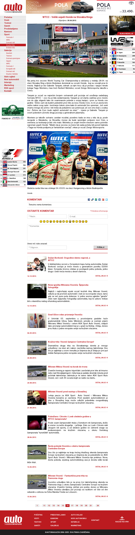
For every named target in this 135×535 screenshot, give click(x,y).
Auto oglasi (9, 76)
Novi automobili (11, 79)
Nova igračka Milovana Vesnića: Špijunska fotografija (68, 286)
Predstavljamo (11, 28)
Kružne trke (10, 45)
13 (54, 505)
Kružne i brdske (12, 74)
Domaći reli (10, 43)
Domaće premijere (13, 58)
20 (86, 505)
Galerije (8, 50)
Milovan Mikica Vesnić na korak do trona (67, 367)
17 (72, 505)
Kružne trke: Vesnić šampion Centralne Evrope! (71, 342)
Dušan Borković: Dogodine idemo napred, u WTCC (69, 259)
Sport (7, 34)
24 (98, 505)
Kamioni (8, 31)
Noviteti (9, 53)
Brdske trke (10, 48)
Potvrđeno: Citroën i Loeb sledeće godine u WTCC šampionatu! (69, 417)
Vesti (6, 20)
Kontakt (7, 91)
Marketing (9, 85)
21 (91, 505)
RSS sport (9, 88)
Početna (8, 17)
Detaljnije (100, 276)
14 (58, 505)
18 (77, 505)
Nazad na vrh (122, 522)
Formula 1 (10, 37)
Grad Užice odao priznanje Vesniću (65, 314)
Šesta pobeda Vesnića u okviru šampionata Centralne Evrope (69, 447)
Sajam (8, 61)
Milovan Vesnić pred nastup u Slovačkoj (67, 391)
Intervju (7, 82)
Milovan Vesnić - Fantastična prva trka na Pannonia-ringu (68, 477)
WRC (8, 40)
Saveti (7, 26)
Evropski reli (10, 69)
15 (63, 505)
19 (81, 505)
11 (44, 505)
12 (49, 505)
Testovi (7, 23)
